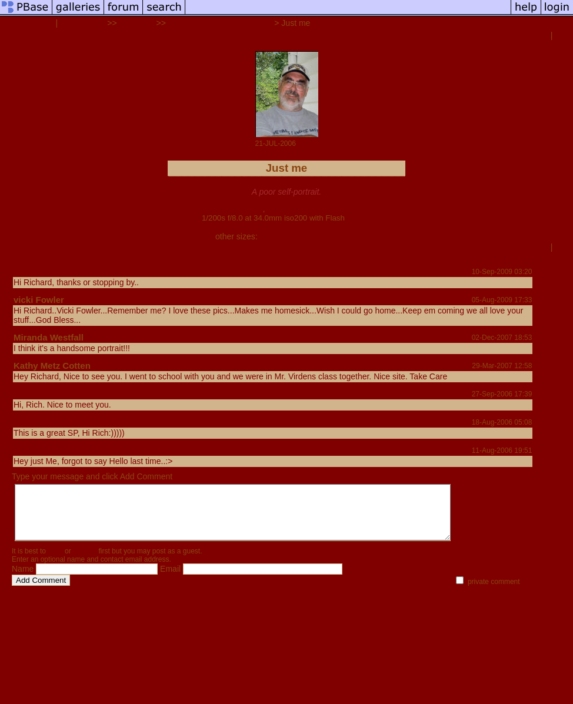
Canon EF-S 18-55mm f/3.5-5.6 (320, 209)
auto (350, 236)
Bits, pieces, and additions (220, 23)
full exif (359, 217)
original (326, 236)
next (563, 35)
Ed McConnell (43, 271)
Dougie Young (43, 450)
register (84, 562)
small (269, 236)
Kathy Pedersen (47, 422)
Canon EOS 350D (229, 209)
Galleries (136, 23)
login (55, 562)
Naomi (27, 394)
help (80, 590)
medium (296, 236)
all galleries (82, 23)
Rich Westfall (28, 23)
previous (531, 35)
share (25, 258)
